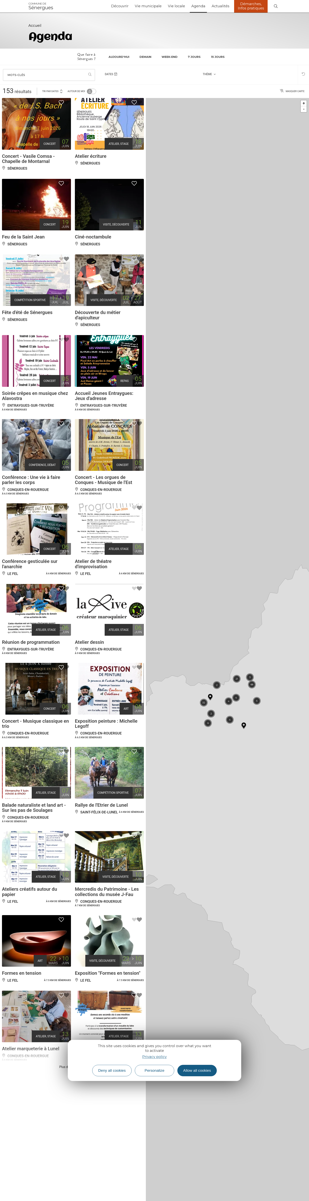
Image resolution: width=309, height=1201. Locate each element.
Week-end (170, 57)
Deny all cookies (112, 1070)
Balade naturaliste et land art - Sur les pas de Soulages (34, 807)
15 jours (218, 57)
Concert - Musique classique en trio (35, 723)
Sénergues (40, 6)
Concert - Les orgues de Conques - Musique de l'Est (103, 480)
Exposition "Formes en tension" (107, 973)
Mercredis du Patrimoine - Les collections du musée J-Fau (107, 891)
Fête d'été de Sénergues (27, 312)
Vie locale (176, 6)
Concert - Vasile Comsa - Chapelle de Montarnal (28, 158)
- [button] (304, 109)
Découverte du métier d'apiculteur (97, 315)
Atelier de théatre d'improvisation (93, 564)
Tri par (52, 91)
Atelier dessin (89, 642)
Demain (145, 57)
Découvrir (119, 6)
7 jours (194, 57)
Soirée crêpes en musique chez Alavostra (35, 396)
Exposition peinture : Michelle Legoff (106, 723)
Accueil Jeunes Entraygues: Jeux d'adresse (104, 396)
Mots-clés (16, 75)
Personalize (154, 1070)
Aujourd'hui (119, 57)
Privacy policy (154, 1057)
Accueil (34, 25)
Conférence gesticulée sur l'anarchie (29, 564)
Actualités (220, 6)
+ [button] (304, 103)
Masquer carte (292, 91)
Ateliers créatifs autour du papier (29, 891)
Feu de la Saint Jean (23, 237)
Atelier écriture (90, 156)
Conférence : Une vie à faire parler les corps (31, 480)
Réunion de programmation (31, 642)
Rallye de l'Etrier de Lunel (101, 805)
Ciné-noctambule (93, 237)
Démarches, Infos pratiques (251, 6)
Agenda (198, 6)
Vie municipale (148, 6)
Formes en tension (21, 973)
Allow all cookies (197, 1070)
